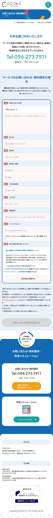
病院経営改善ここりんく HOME (25, 22)
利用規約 (22, 271)
